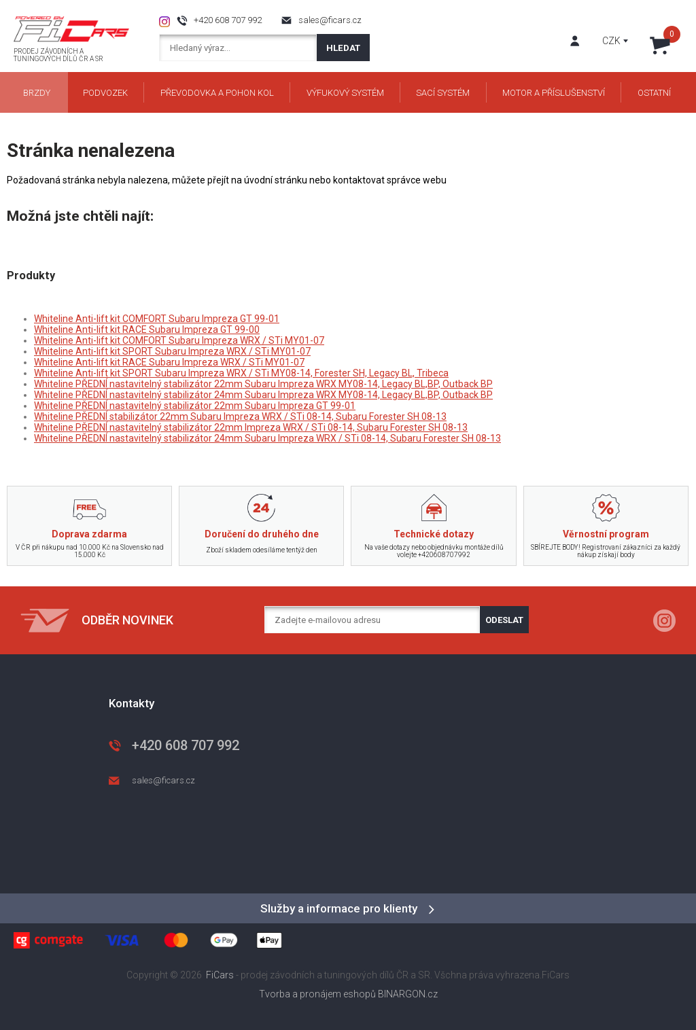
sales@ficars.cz (330, 20)
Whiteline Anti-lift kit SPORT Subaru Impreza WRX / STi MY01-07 (172, 351)
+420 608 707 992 (228, 20)
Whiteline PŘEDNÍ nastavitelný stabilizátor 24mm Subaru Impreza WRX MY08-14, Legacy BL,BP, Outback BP (263, 394)
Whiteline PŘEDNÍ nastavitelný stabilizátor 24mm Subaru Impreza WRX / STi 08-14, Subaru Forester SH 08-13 (267, 438)
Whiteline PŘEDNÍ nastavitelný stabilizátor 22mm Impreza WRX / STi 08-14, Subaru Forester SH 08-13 (251, 427)
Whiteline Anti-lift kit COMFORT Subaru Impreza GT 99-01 (156, 318)
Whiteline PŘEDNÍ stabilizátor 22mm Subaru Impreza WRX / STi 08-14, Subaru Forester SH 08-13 (240, 416)
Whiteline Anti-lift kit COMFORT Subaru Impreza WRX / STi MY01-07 (179, 340)
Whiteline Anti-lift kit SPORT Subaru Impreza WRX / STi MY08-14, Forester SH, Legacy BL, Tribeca (241, 373)
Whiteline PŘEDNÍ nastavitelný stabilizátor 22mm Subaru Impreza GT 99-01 (194, 405)
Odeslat (504, 620)
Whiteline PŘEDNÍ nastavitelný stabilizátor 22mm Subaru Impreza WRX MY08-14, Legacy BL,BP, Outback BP (263, 383)
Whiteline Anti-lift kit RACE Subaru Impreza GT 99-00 (147, 329)
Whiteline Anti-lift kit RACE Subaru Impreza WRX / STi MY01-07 (169, 362)
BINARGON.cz (408, 994)
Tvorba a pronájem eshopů (317, 994)
